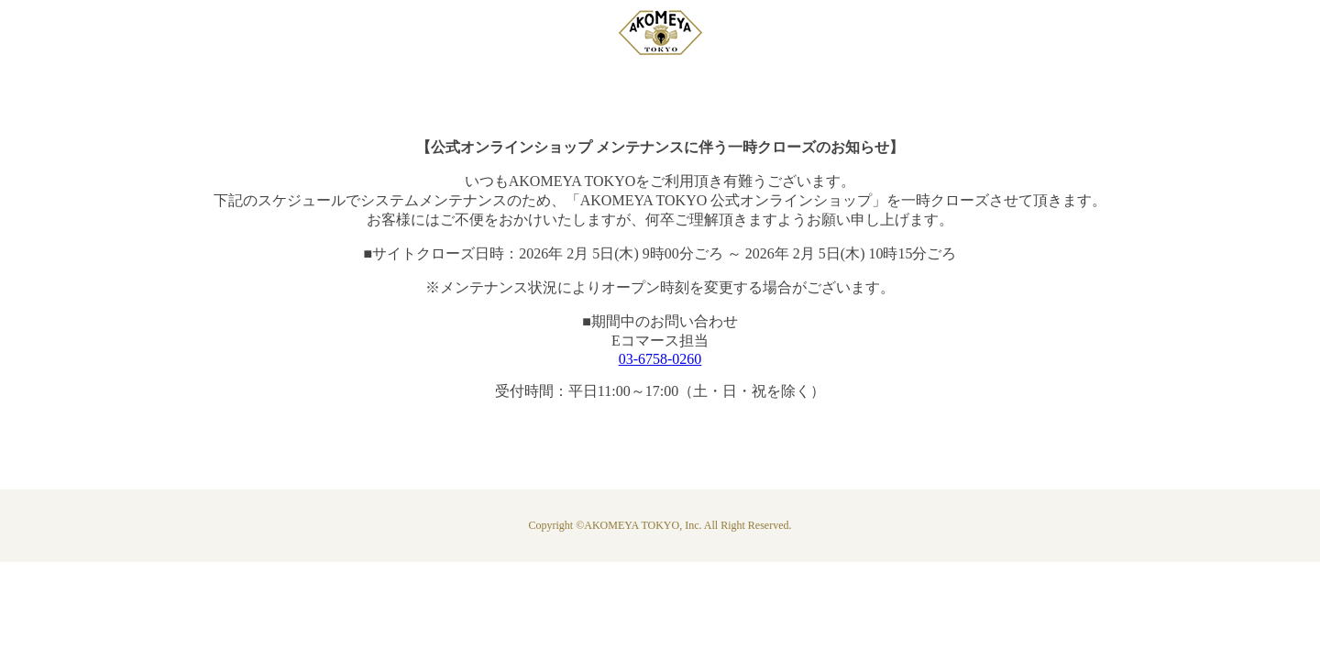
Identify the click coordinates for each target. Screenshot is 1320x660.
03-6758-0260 (660, 359)
